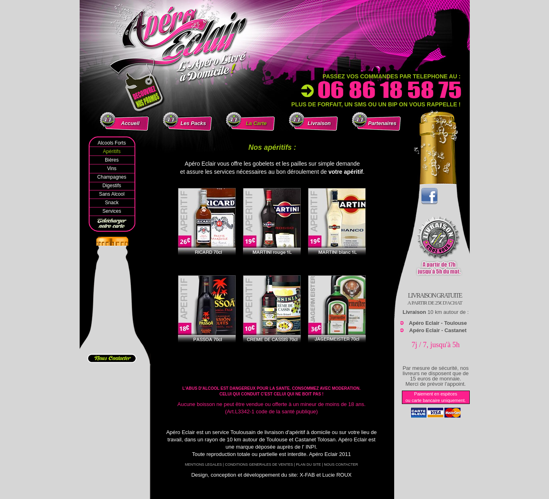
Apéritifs (111, 151)
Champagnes (111, 177)
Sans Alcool (112, 194)
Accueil (130, 123)
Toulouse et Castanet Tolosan (300, 439)
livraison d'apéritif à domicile (297, 432)
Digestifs (111, 185)
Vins (111, 168)
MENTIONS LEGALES (203, 464)
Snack (111, 202)
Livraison (319, 123)
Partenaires (382, 123)
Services (111, 211)
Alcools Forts (112, 143)
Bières (112, 160)
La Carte (256, 123)
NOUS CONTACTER (341, 464)
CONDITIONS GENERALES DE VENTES (259, 464)
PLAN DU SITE (308, 464)
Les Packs (193, 123)
